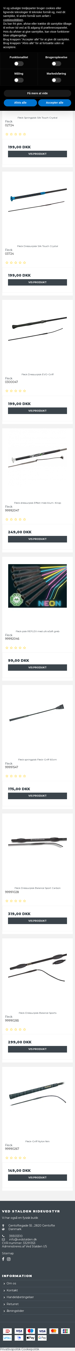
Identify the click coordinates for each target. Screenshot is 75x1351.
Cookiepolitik (30, 1349)
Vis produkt (37, 153)
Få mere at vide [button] (37, 93)
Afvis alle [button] (20, 102)
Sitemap (8, 1253)
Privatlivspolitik (10, 1349)
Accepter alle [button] (54, 102)
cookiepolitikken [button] (13, 19)
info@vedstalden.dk (23, 1239)
